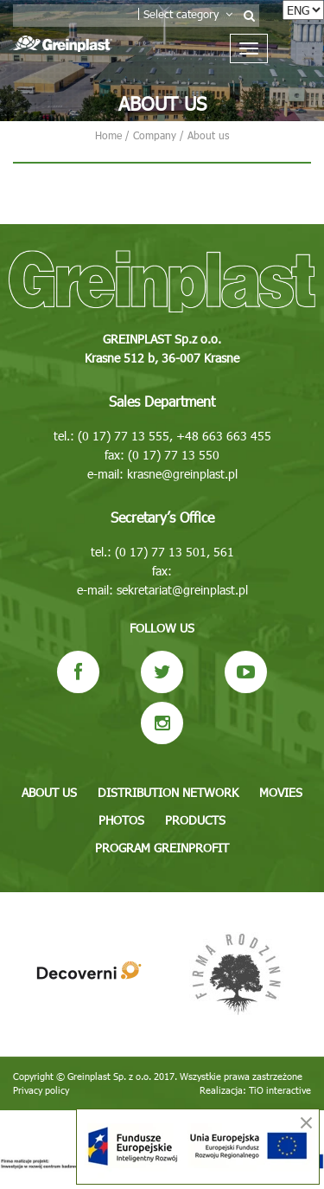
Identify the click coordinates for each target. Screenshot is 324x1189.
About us (49, 792)
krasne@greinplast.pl (182, 474)
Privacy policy (41, 1090)
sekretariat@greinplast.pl (182, 590)
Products (195, 820)
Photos (121, 820)
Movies (280, 792)
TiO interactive (280, 1090)
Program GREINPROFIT (162, 847)
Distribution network (168, 792)
